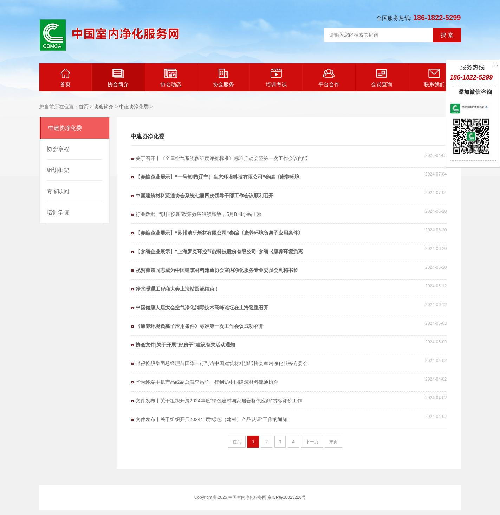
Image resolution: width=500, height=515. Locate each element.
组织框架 (58, 170)
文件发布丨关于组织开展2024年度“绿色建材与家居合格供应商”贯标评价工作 (219, 400)
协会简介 (118, 78)
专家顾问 (58, 191)
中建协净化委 (134, 106)
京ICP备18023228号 (286, 497)
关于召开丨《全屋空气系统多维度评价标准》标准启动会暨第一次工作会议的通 (222, 158)
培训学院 (58, 212)
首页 (65, 78)
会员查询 (381, 78)
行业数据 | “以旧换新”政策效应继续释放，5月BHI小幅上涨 (199, 214)
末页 (333, 441)
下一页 (312, 441)
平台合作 (328, 78)
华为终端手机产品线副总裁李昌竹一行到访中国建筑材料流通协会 (207, 382)
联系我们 (434, 78)
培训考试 (276, 78)
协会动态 (170, 78)
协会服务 (223, 78)
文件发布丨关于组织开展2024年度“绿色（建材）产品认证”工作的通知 (211, 419)
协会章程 (58, 149)
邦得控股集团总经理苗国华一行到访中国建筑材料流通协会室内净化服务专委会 (222, 363)
